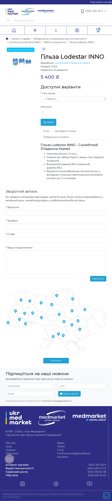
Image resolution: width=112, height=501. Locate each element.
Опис (46, 131)
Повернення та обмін (56, 137)
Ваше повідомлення (20, 247)
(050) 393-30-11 (93, 11)
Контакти (56, 360)
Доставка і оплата (65, 131)
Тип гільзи (48, 93)
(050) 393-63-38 (56, 472)
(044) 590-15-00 (56, 475)
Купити (48, 122)
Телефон (12, 220)
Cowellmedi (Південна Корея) (72, 63)
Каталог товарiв (20, 38)
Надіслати (98, 278)
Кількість (46, 106)
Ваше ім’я (13, 207)
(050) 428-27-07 (56, 468)
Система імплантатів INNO (25, 42)
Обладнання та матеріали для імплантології (60, 38)
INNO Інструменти (55, 42)
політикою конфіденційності (56, 401)
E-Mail (11, 234)
